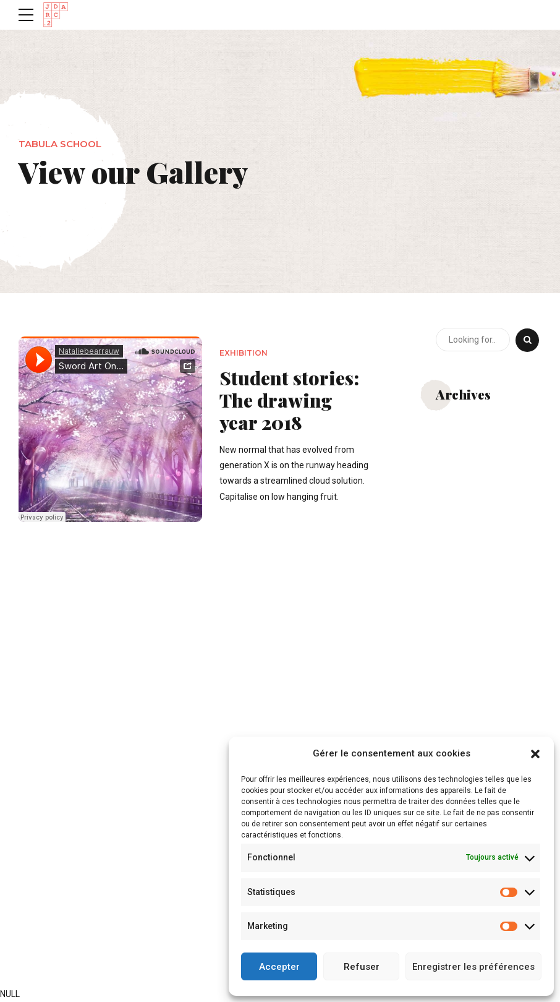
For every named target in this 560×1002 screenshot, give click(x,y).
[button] (535, 754)
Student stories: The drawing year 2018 (289, 400)
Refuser (362, 966)
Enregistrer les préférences (473, 966)
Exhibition (243, 353)
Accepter (279, 966)
